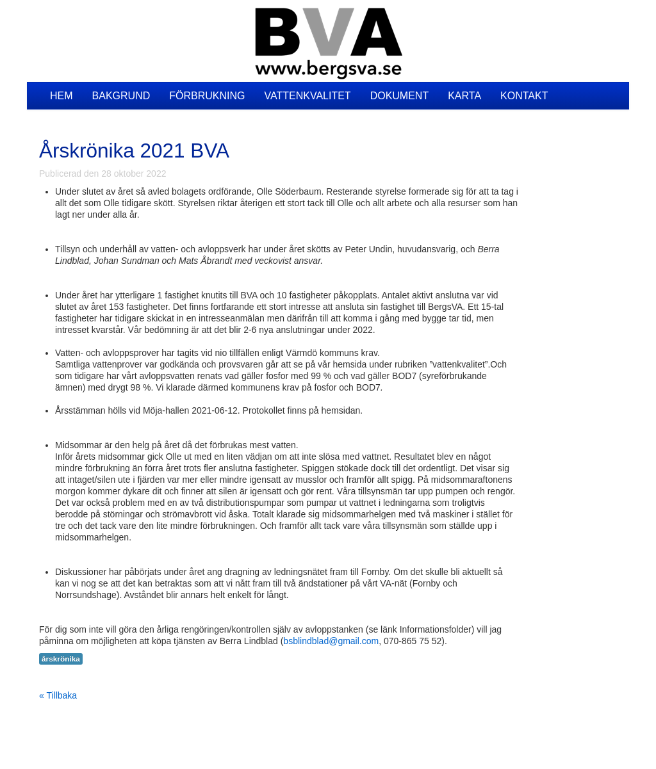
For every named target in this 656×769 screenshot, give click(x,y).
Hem (61, 95)
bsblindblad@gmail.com (331, 641)
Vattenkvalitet (307, 95)
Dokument (399, 95)
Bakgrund (121, 95)
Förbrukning (207, 95)
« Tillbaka (58, 695)
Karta (464, 95)
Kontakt (524, 95)
